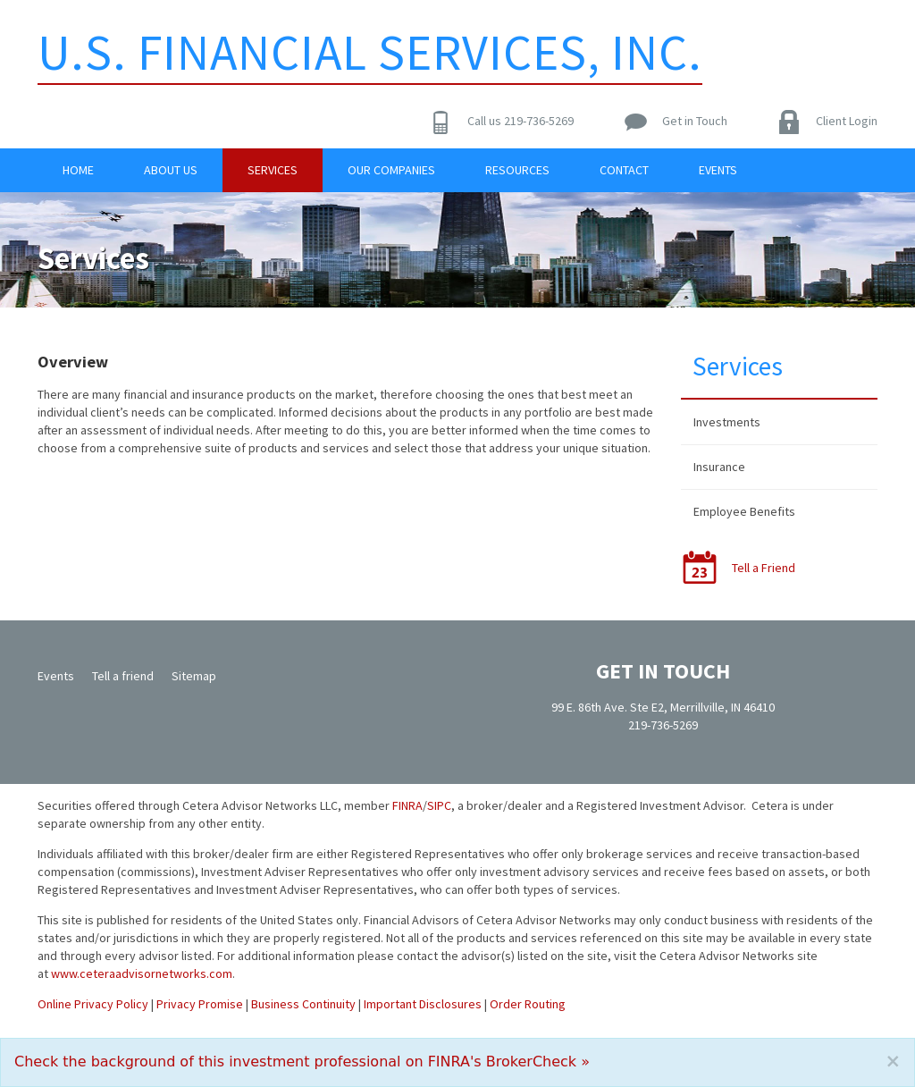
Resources (517, 170)
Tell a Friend (763, 568)
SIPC (439, 805)
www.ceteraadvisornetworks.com (141, 973)
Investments (726, 422)
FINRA (407, 805)
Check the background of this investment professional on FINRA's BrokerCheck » (302, 1061)
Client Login (846, 121)
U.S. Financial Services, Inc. (370, 52)
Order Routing (528, 1004)
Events (718, 170)
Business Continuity (303, 1004)
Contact (624, 170)
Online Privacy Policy (93, 1004)
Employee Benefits (744, 511)
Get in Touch (694, 121)
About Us (170, 170)
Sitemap (194, 676)
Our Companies (391, 170)
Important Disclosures (423, 1004)
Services (273, 170)
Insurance (719, 467)
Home (78, 170)
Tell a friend (123, 676)
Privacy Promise (199, 1004)
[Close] (893, 1061)
